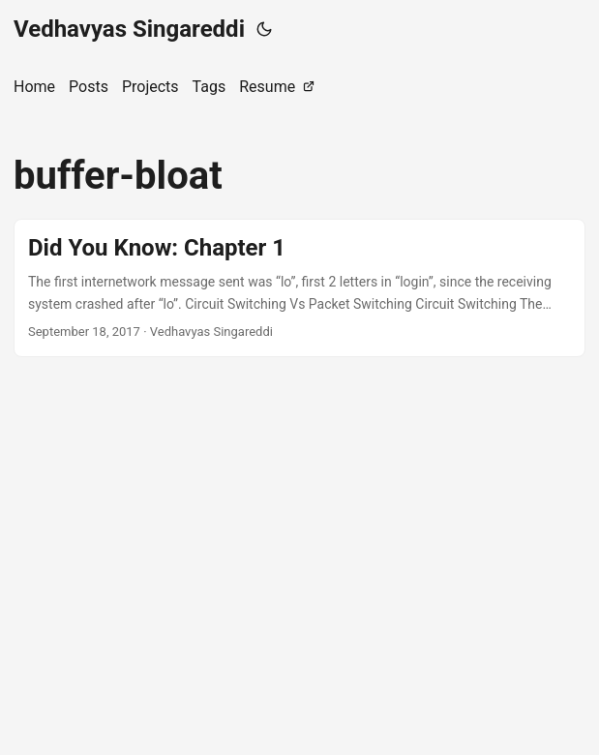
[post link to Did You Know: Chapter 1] (299, 288)
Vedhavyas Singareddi (129, 29)
